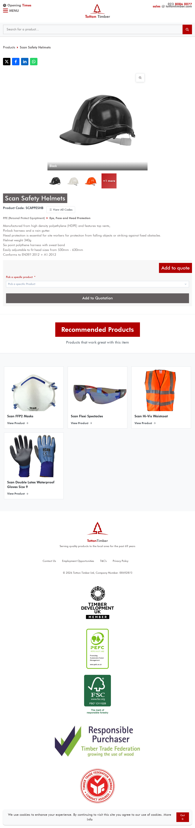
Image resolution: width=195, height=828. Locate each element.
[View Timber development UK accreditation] (97, 603)
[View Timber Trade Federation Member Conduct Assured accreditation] (97, 786)
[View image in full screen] (140, 77)
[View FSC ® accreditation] (97, 695)
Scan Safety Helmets (35, 47)
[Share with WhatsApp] (33, 61)
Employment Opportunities (78, 560)
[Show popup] (97, 284)
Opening (17, 5)
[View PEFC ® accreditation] (97, 649)
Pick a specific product (20, 277)
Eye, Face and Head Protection (69, 218)
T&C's (103, 560)
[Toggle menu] (5, 11)
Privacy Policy (120, 560)
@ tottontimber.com (172, 6)
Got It (182, 817)
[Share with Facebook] (15, 61)
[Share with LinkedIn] (24, 61)
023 (180, 4)
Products (9, 47)
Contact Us (49, 560)
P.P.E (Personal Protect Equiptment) (24, 218)
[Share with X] (6, 61)
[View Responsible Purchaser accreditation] (97, 741)
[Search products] (187, 29)
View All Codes (60, 209)
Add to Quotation (97, 298)
